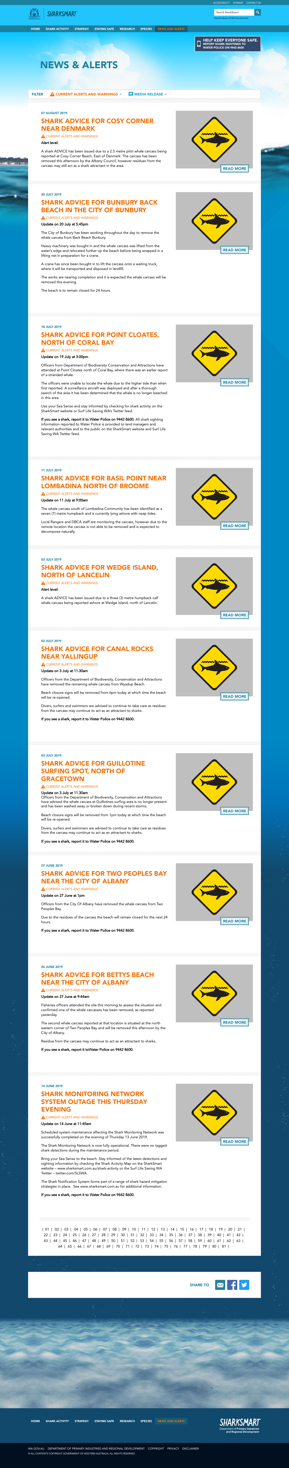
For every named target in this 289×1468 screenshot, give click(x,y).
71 (128, 1246)
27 (94, 1235)
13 (163, 1229)
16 (192, 1229)
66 (79, 1246)
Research (127, 29)
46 (75, 1241)
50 (113, 1241)
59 (200, 1241)
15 (182, 1229)
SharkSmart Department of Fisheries (240, 1425)
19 (221, 1229)
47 (84, 1241)
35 (171, 1235)
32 (142, 1235)
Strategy (82, 29)
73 (147, 1246)
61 (219, 1241)
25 (75, 1235)
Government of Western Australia (34, 13)
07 (105, 1229)
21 (240, 1229)
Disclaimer (190, 1448)
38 (200, 1235)
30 (123, 1235)
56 (171, 1241)
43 (46, 1241)
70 (118, 1246)
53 (142, 1241)
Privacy (173, 1448)
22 (46, 1235)
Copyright (156, 1448)
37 (190, 1235)
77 (185, 1246)
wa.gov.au (36, 1448)
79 (205, 1246)
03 (66, 1229)
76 (176, 1246)
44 (55, 1241)
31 (132, 1235)
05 (86, 1229)
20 (230, 1229)
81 (224, 1246)
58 (190, 1241)
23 (55, 1235)
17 (201, 1229)
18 (211, 1229)
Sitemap (238, 2)
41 (229, 1235)
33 (152, 1235)
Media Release (148, 94)
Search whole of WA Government (231, 18)
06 (95, 1229)
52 (132, 1241)
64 (60, 1246)
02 (57, 1229)
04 (76, 1229)
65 (70, 1246)
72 (137, 1246)
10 (134, 1229)
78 (195, 1246)
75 (166, 1246)
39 (210, 1235)
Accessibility (221, 2)
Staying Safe (104, 29)
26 (84, 1235)
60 (210, 1241)
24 (65, 1235)
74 (157, 1246)
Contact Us (253, 2)
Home (35, 29)
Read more (234, 168)
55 (161, 1241)
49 (104, 1241)
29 (113, 1235)
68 (99, 1246)
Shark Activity (57, 29)
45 (65, 1241)
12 (153, 1229)
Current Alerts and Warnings (87, 94)
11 (143, 1229)
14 (172, 1229)
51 (123, 1241)
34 (161, 1235)
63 (238, 1241)
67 (89, 1246)
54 (152, 1241)
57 (181, 1241)
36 (181, 1235)
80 (214, 1246)
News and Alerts (171, 29)
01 (47, 1229)
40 (219, 1235)
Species (146, 29)
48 (94, 1241)
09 (124, 1229)
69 (108, 1246)
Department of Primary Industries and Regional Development (96, 1448)
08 (115, 1229)
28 (104, 1235)
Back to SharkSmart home (63, 14)
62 (229, 1241)
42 (238, 1235)
